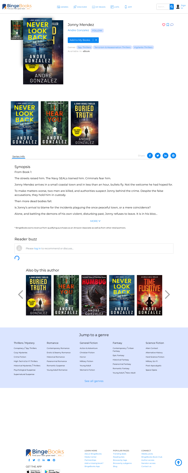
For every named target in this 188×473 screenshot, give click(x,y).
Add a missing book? (94, 463)
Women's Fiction (87, 370)
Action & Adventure (88, 348)
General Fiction (89, 343)
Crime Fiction (20, 357)
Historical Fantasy (121, 360)
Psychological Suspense (24, 370)
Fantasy (117, 343)
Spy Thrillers (84, 47)
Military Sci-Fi (152, 361)
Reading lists (118, 457)
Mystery (30, 343)
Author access (147, 460)
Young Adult (85, 365)
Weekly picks (147, 454)
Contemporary (119, 348)
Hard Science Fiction (155, 357)
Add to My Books (83, 40)
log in (37, 248)
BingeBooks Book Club (151, 457)
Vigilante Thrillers (143, 47)
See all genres (94, 381)
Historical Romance (56, 357)
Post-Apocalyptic (153, 365)
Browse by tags (120, 460)
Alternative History (154, 352)
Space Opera (151, 370)
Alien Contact (152, 348)
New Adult (131, 373)
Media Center (91, 457)
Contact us (146, 466)
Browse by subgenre (122, 463)
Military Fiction (86, 361)
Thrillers (18, 343)
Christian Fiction (87, 352)
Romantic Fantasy (121, 368)
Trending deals (119, 454)
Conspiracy (19, 348)
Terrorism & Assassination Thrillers (112, 47)
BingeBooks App (92, 466)
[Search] (172, 7)
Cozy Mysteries (20, 352)
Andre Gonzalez (78, 30)
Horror (83, 357)
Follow (97, 30)
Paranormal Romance (57, 361)
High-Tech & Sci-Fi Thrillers (26, 361)
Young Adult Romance (57, 370)
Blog (115, 466)
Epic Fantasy (118, 355)
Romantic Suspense (56, 365)
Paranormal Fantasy (122, 364)
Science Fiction (155, 343)
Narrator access (148, 463)
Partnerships (90, 460)
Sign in (183, 6)
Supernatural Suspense (24, 374)
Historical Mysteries (22, 365)
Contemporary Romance (58, 348)
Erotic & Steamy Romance (58, 352)
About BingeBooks (93, 454)
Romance (52, 343)
